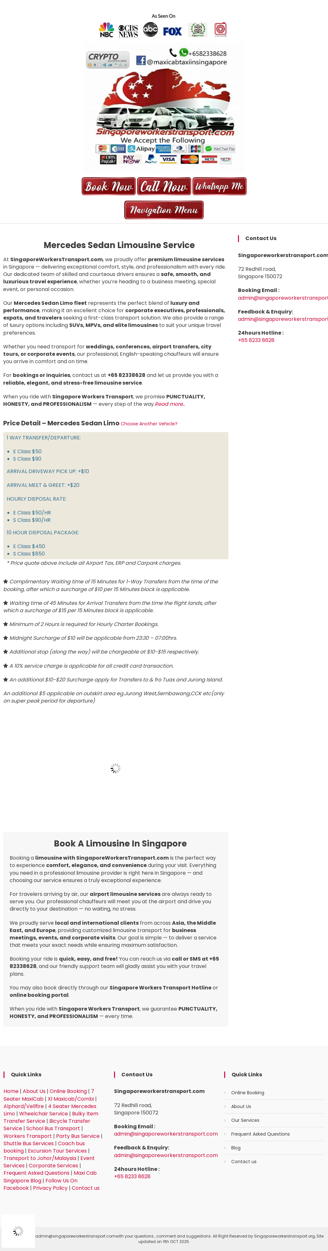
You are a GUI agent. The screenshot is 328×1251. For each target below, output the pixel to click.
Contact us (86, 1188)
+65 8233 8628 (256, 340)
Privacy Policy (50, 1188)
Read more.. (170, 404)
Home (11, 1091)
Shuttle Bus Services (29, 1143)
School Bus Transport (53, 1128)
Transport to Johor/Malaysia (40, 1158)
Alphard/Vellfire (24, 1106)
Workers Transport (28, 1136)
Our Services (245, 1120)
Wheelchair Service (43, 1113)
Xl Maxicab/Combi (71, 1099)
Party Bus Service (78, 1136)
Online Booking (68, 1091)
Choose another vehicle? (149, 424)
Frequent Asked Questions (37, 1173)
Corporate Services (53, 1165)
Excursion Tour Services (57, 1151)
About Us (34, 1091)
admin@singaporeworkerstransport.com (166, 1134)
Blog (236, 1148)
